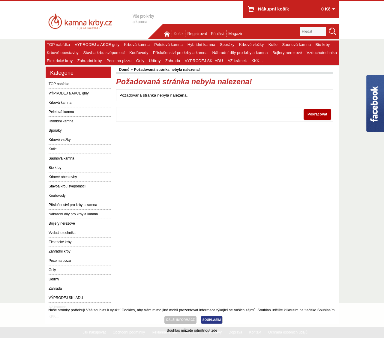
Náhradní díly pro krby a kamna (240, 52)
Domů (167, 33)
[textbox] (313, 31)
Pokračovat (317, 114)
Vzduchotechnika (322, 52)
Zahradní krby (89, 60)
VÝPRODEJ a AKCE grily (97, 44)
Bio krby (323, 44)
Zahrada (172, 60)
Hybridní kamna (201, 44)
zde (215, 330)
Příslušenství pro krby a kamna (180, 52)
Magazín (235, 33)
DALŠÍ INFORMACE (180, 320)
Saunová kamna (296, 44)
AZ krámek (237, 60)
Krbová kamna (137, 44)
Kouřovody (138, 52)
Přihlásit (217, 33)
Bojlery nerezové (287, 52)
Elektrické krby (60, 60)
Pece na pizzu (118, 60)
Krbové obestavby (63, 52)
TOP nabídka (58, 44)
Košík (178, 33)
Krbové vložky (251, 44)
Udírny (155, 60)
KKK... (257, 60)
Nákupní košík (273, 8)
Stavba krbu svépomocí (103, 52)
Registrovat (197, 33)
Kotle (273, 44)
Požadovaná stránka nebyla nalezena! (167, 69)
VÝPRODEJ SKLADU (204, 60)
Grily (140, 60)
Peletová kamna (168, 44)
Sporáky (227, 44)
